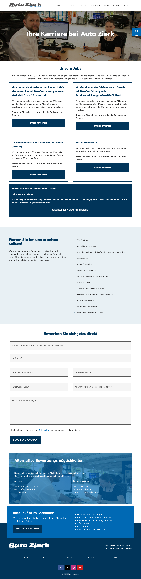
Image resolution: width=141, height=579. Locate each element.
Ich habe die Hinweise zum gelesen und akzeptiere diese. (46, 430)
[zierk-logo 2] (29, 543)
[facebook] (61, 567)
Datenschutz (45, 430)
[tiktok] (67, 567)
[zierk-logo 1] (25, 3)
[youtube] (80, 567)
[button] (5, 574)
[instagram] (73, 567)
